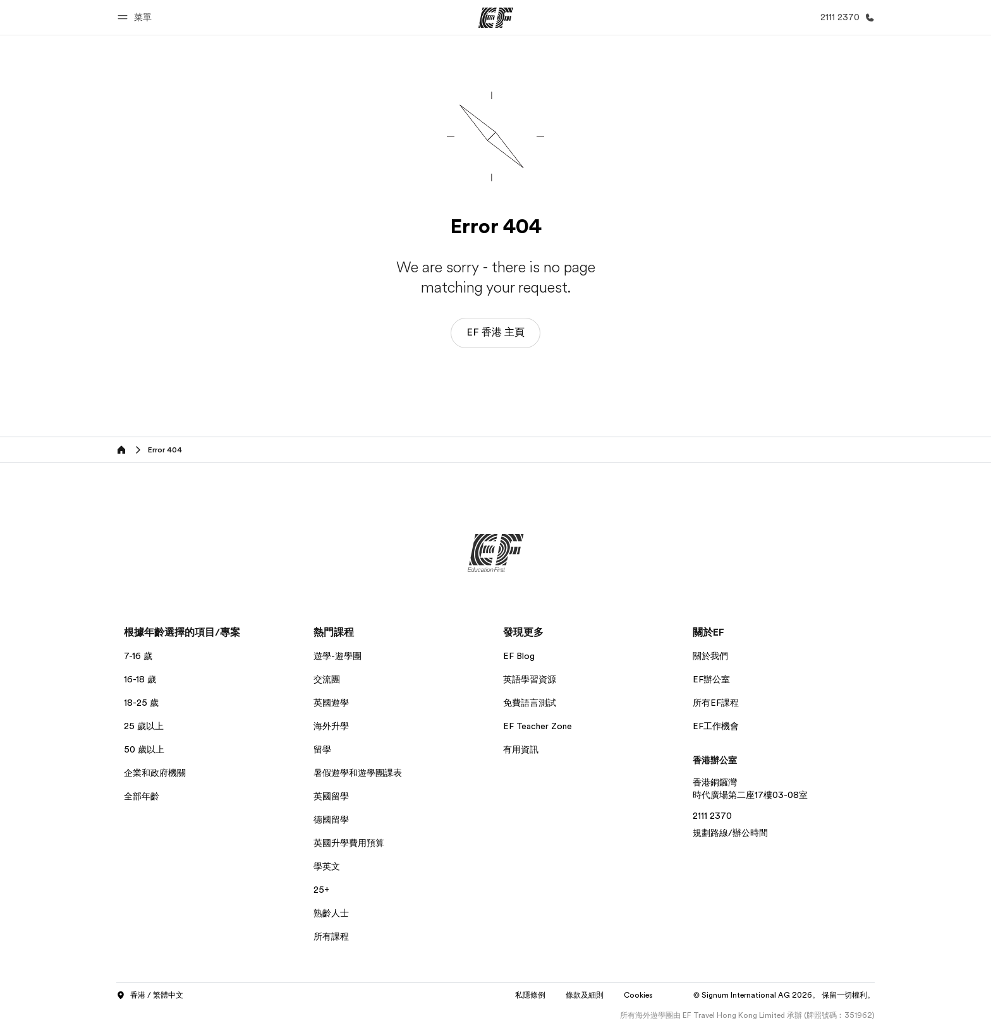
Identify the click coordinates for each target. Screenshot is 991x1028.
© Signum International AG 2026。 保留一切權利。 (784, 995)
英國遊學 (331, 703)
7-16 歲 (138, 656)
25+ (321, 890)
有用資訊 (520, 749)
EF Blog (519, 656)
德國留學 (331, 819)
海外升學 (331, 726)
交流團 (326, 679)
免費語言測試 (529, 703)
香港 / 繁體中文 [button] (149, 996)
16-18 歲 (140, 679)
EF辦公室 (711, 679)
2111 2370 (712, 816)
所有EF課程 (716, 703)
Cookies (638, 995)
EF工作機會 (716, 726)
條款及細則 (585, 995)
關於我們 (710, 656)
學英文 (326, 866)
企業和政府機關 (155, 773)
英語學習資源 (529, 679)
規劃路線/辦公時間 (730, 833)
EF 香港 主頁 (495, 332)
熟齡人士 (331, 913)
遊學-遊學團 (337, 656)
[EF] (495, 18)
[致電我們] (845, 17)
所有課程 (331, 936)
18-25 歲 (141, 703)
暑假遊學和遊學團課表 (357, 773)
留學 (322, 749)
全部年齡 (141, 796)
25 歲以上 (144, 726)
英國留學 (331, 796)
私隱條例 (530, 995)
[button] (136, 17)
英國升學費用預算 (348, 843)
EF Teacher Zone (537, 726)
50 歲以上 (144, 749)
